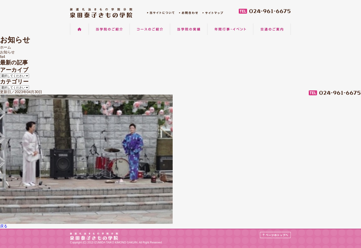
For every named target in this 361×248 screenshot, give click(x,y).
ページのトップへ (275, 235)
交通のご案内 (271, 29)
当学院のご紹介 (109, 29)
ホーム (79, 29)
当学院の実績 (188, 29)
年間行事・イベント (230, 29)
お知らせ (7, 52)
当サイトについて (161, 14)
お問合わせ (188, 14)
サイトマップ (213, 14)
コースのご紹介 (150, 29)
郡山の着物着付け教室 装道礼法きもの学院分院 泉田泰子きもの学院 (101, 13)
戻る (3, 226)
